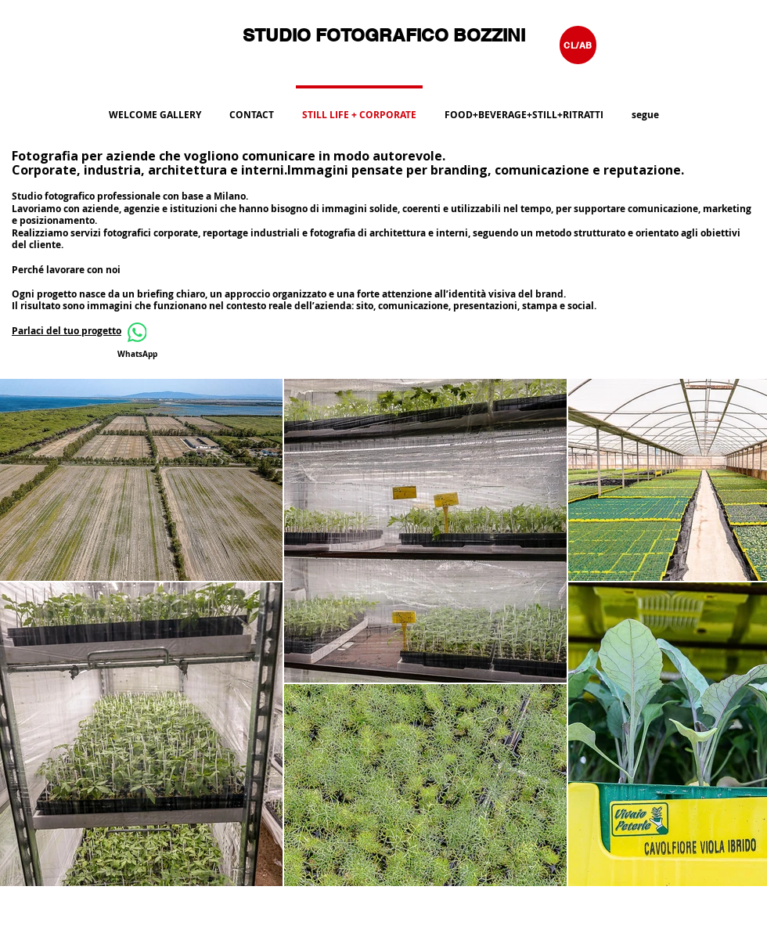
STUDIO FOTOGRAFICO (348, 34)
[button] (524, 108)
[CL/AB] (578, 45)
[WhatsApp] (137, 340)
